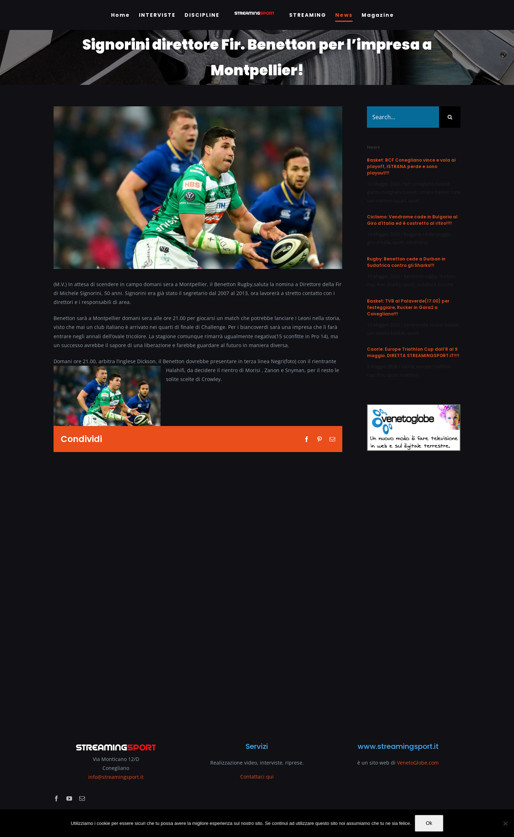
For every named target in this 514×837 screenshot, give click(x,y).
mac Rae (376, 284)
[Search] (449, 117)
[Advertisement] (413, 592)
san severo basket (386, 333)
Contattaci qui (257, 776)
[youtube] (69, 798)
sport (413, 200)
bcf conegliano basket (427, 184)
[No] (505, 823)
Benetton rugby (420, 276)
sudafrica (426, 284)
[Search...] (403, 117)
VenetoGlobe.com (418, 762)
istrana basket (434, 192)
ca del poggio (437, 234)
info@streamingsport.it (115, 776)
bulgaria (412, 234)
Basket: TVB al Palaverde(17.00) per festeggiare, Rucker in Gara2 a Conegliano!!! (408, 307)
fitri (380, 375)
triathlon (409, 375)
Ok (429, 823)
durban (447, 276)
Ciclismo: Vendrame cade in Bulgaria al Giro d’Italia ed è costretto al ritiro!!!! (412, 220)
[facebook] (56, 798)
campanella (416, 324)
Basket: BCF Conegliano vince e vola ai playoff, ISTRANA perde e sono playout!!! (411, 166)
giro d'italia (378, 242)
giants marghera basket (392, 192)
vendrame (417, 242)
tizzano (445, 284)
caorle (407, 366)
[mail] (82, 798)
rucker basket (444, 324)
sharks (394, 284)
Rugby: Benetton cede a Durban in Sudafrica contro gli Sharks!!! (406, 262)
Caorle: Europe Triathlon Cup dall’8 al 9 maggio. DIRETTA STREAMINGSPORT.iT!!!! (413, 352)
